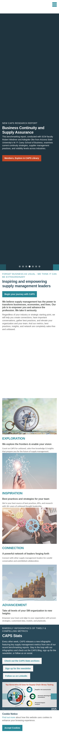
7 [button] (39, 266)
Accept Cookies (12, 728)
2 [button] (23, 266)
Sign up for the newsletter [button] (18, 668)
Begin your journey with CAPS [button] (19, 294)
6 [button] (36, 266)
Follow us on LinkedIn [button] (16, 676)
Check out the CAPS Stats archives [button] (21, 661)
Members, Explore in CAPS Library (21, 158)
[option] (29, 141)
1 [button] (20, 266)
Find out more (8, 717)
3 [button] (26, 266)
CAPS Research (13, 6)
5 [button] (33, 266)
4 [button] (29, 266)
